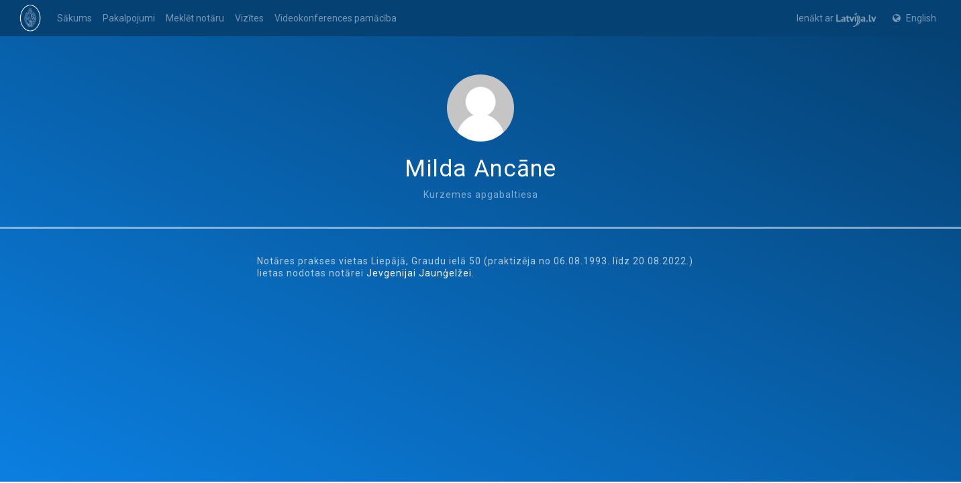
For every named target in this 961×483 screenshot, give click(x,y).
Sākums (74, 18)
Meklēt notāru (195, 18)
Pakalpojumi (129, 18)
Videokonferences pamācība (335, 18)
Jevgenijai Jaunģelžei (419, 273)
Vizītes (249, 18)
